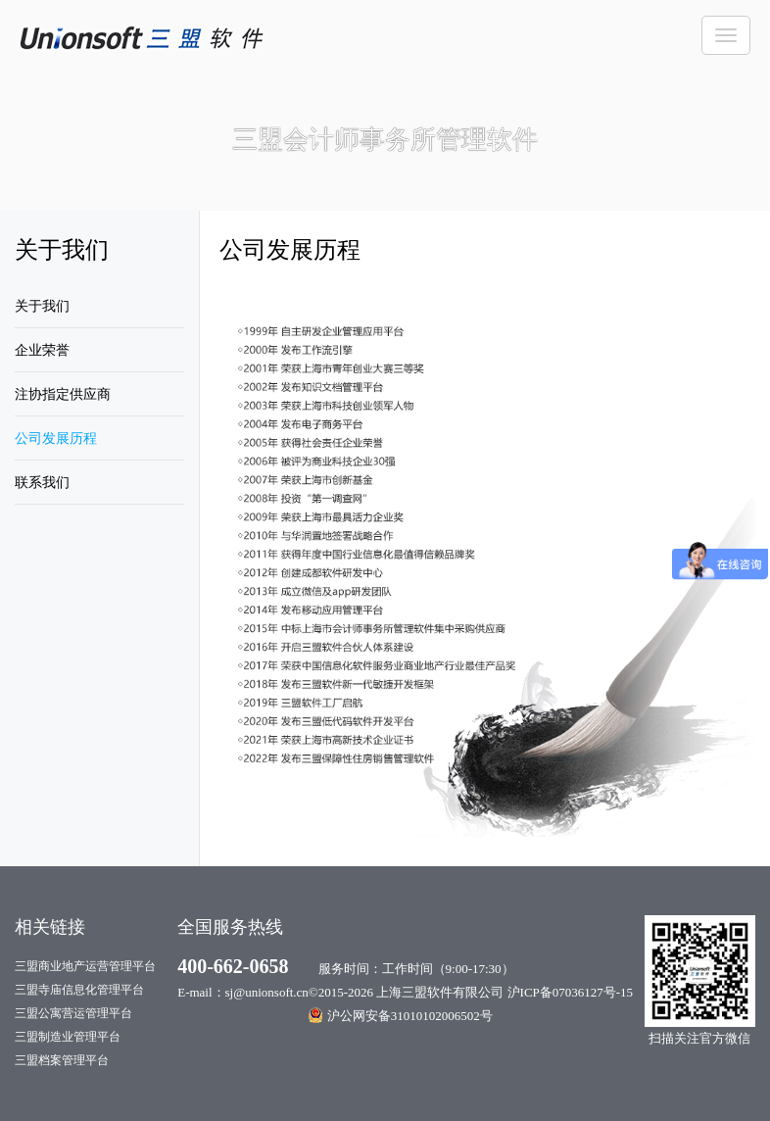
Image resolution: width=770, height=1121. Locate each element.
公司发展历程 (56, 438)
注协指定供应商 (63, 394)
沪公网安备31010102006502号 (401, 1015)
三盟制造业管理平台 (67, 1037)
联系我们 (42, 482)
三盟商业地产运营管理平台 (85, 966)
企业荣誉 (42, 350)
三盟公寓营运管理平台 (73, 1013)
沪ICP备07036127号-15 (570, 992)
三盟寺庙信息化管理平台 (79, 990)
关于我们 (42, 306)
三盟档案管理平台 (62, 1060)
